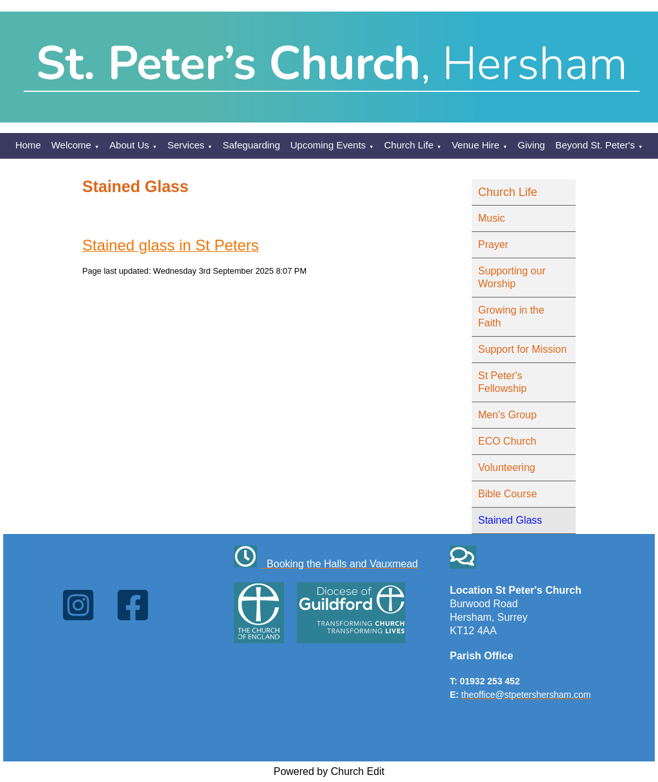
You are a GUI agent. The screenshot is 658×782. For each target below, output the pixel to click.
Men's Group (507, 414)
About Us (129, 144)
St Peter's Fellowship (502, 382)
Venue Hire (475, 144)
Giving (532, 144)
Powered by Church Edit (329, 771)
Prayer (493, 244)
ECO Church (507, 441)
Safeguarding (251, 144)
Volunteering (506, 467)
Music (491, 218)
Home (28, 144)
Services (186, 144)
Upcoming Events (328, 144)
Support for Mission (522, 349)
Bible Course (507, 493)
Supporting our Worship (512, 277)
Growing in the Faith (511, 316)
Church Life (409, 144)
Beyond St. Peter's (595, 144)
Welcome (71, 144)
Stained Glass (510, 520)
